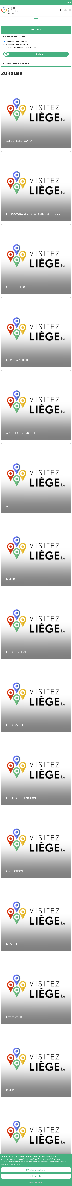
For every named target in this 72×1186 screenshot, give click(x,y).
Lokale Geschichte (18, 360)
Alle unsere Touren (19, 140)
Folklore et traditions (21, 798)
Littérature (14, 1017)
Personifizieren (36, 1182)
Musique (12, 944)
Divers (10, 1090)
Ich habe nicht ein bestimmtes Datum (21, 47)
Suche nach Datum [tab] (15, 36)
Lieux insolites (16, 725)
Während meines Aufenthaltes (18, 44)
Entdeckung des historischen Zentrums (33, 213)
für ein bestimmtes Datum (16, 41)
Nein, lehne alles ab (36, 1176)
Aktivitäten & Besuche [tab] (17, 63)
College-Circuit (16, 287)
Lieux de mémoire (17, 652)
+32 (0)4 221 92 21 (61, 10)
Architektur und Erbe (20, 433)
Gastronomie (15, 871)
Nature (11, 579)
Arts (9, 506)
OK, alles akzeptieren (36, 1170)
